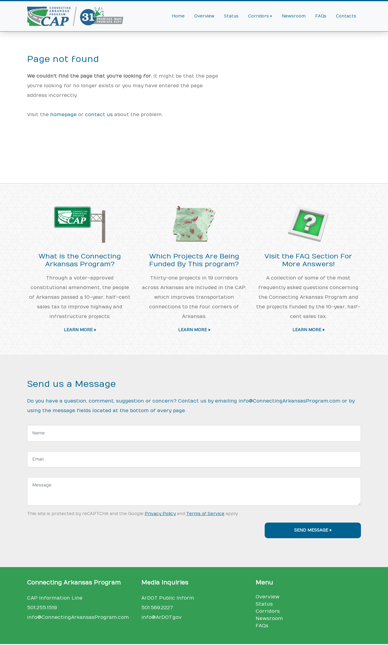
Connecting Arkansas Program (74, 582)
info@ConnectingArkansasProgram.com (289, 401)
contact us (99, 114)
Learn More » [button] (80, 330)
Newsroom (294, 16)
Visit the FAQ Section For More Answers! (308, 260)
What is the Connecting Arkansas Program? (79, 260)
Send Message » (312, 530)
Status (231, 16)
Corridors (268, 611)
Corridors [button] (258, 16)
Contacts (346, 16)
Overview (204, 16)
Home (178, 16)
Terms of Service (205, 513)
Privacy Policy (160, 513)
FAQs (320, 16)
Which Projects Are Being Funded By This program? (194, 260)
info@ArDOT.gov (161, 617)
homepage (63, 114)
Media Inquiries (164, 582)
